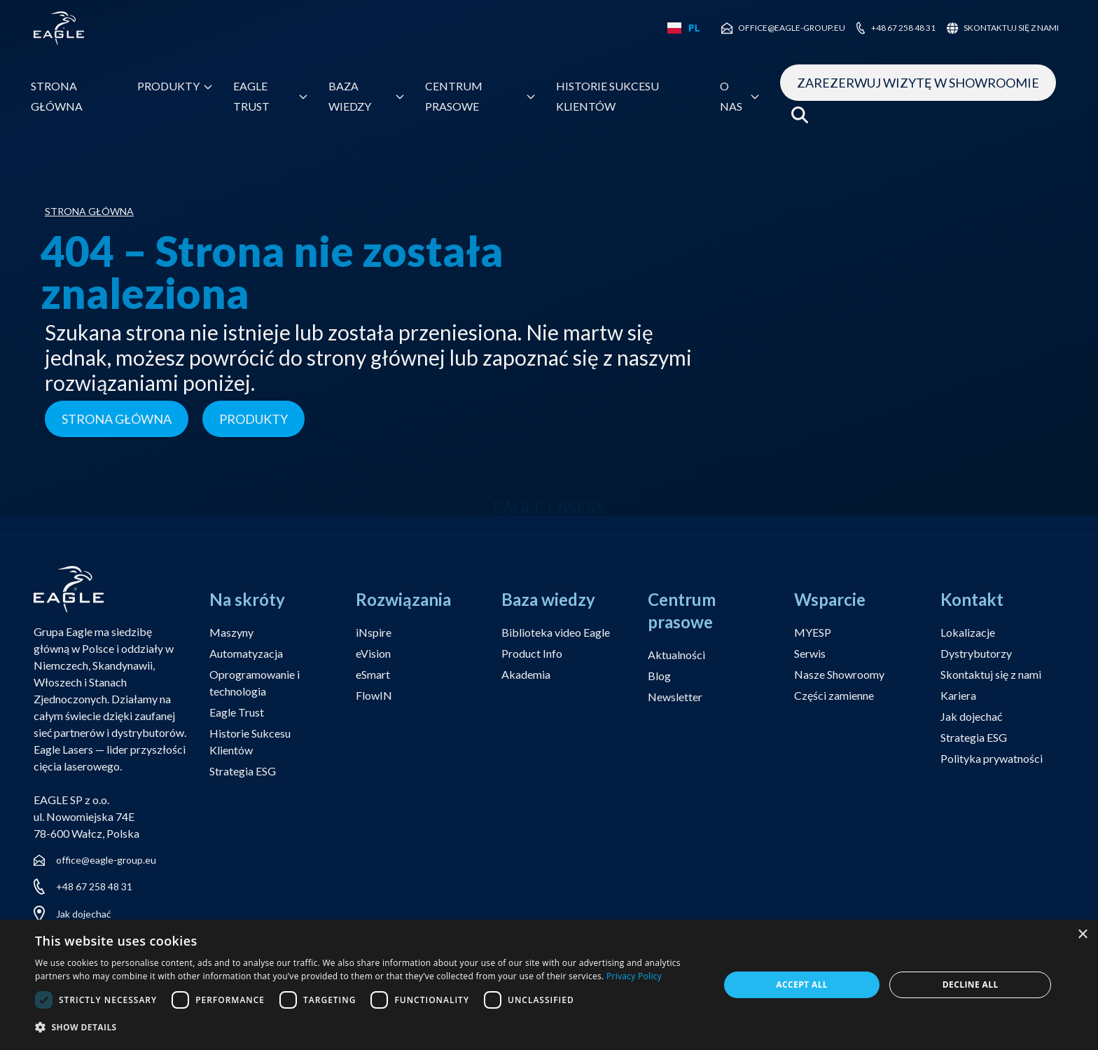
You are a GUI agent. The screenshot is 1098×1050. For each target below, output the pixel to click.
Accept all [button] (802, 984)
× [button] (1082, 935)
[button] (367, 1027)
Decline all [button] (971, 984)
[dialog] (549, 985)
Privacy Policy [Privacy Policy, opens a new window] (634, 976)
